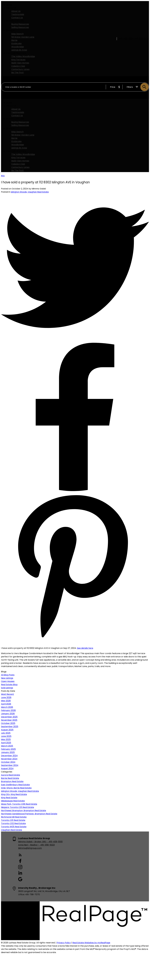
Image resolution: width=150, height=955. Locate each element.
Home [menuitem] (9, 4)
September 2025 (9, 726)
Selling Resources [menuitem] (20, 27)
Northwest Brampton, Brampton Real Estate (23, 810)
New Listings (7, 678)
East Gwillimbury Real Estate (15, 784)
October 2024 (8, 762)
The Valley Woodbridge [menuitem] (23, 56)
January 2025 (8, 752)
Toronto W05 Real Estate (13, 826)
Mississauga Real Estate (13, 800)
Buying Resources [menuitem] (20, 24)
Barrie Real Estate (10, 778)
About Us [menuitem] (15, 11)
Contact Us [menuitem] (17, 17)
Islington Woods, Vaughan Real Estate (30, 191)
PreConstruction (16, 53)
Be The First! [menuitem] (17, 72)
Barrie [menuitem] (14, 40)
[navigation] (75, 136)
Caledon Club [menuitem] (18, 66)
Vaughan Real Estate (11, 829)
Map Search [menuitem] (17, 33)
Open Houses (7, 681)
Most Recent (7, 694)
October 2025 (8, 723)
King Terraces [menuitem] (18, 59)
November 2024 (9, 758)
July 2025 (5, 732)
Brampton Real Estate (12, 781)
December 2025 (9, 716)
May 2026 (6, 700)
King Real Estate (9, 797)
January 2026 (8, 713)
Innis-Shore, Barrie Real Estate (16, 787)
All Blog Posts (7, 674)
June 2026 (6, 697)
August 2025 (7, 729)
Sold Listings (7, 687)
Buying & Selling (15, 20)
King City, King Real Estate (14, 794)
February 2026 (8, 710)
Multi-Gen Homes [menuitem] (20, 62)
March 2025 (7, 745)
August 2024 (7, 768)
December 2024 (9, 755)
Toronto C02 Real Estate (13, 823)
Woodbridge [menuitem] (17, 46)
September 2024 (9, 765)
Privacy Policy (64, 942)
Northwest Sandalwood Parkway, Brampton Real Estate (29, 813)
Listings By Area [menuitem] (19, 49)
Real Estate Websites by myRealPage (91, 942)
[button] (40, 855)
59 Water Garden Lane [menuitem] (22, 37)
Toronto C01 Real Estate (13, 820)
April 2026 (6, 703)
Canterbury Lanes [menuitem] (20, 69)
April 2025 (6, 742)
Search (10, 30)
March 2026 (7, 707)
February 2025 (8, 749)
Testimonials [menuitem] (17, 14)
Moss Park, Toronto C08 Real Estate (19, 804)
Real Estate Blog (9, 684)
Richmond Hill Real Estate (14, 816)
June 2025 (6, 736)
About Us (11, 7)
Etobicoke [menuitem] (16, 43)
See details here (85, 648)
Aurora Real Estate (10, 774)
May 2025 (6, 739)
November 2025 (9, 720)
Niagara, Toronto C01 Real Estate (17, 807)
